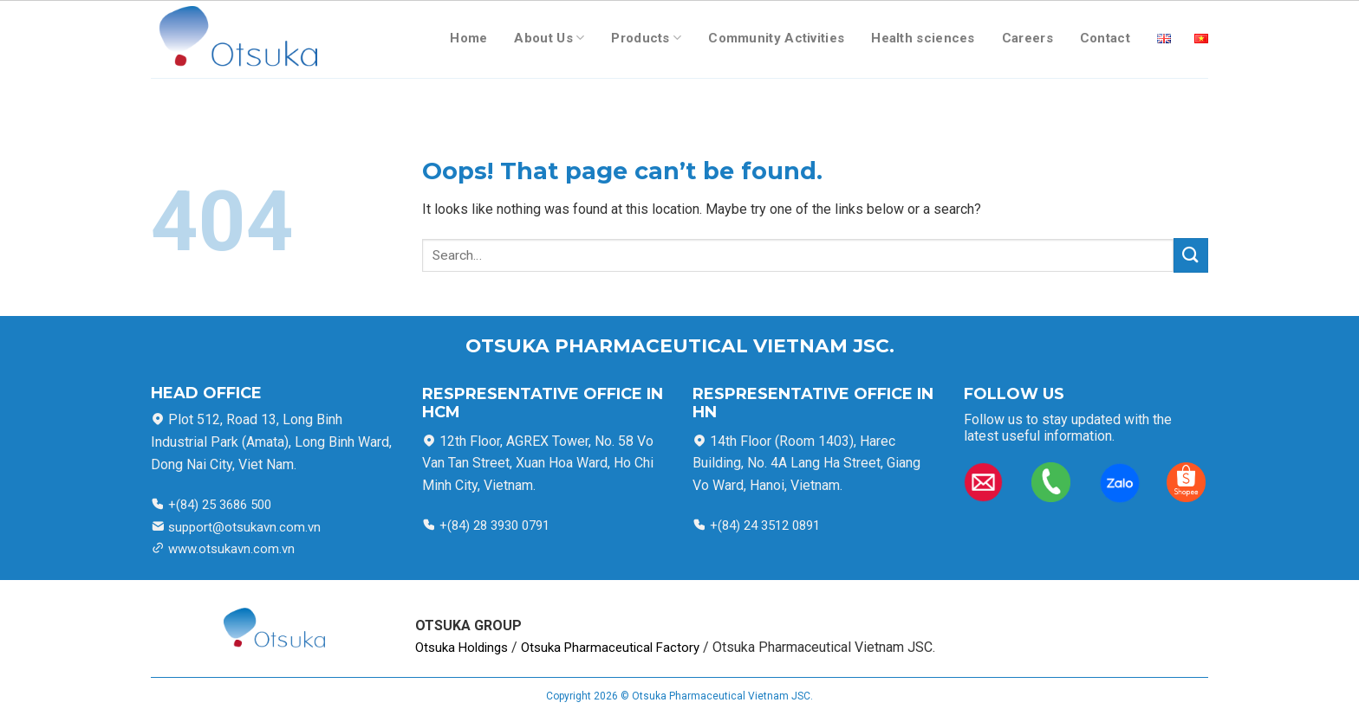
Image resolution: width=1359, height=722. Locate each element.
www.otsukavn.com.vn (231, 549)
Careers (1027, 38)
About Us (549, 37)
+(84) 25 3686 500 (218, 504)
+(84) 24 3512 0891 (763, 525)
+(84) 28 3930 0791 (494, 525)
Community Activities (776, 38)
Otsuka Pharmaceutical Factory (610, 647)
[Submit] (1191, 255)
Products (646, 37)
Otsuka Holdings (461, 647)
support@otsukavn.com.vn (244, 527)
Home (468, 38)
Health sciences (923, 38)
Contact (1105, 38)
